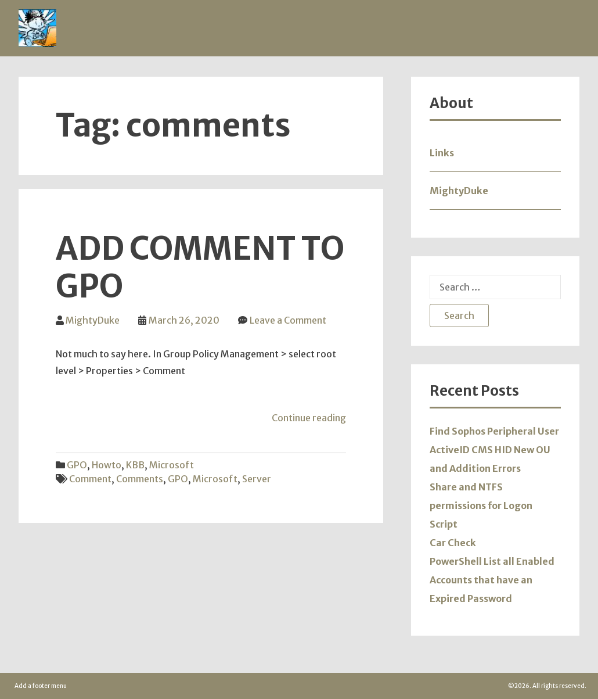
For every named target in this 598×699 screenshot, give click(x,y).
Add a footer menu (41, 686)
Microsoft (171, 465)
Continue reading (309, 418)
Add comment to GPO (200, 267)
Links (442, 153)
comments (139, 479)
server (256, 479)
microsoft (215, 479)
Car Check (453, 543)
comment (90, 479)
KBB (135, 465)
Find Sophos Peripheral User (494, 431)
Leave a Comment (288, 320)
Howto (106, 465)
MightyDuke (93, 320)
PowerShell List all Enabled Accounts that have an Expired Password (492, 579)
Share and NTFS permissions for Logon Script (481, 505)
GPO (77, 465)
